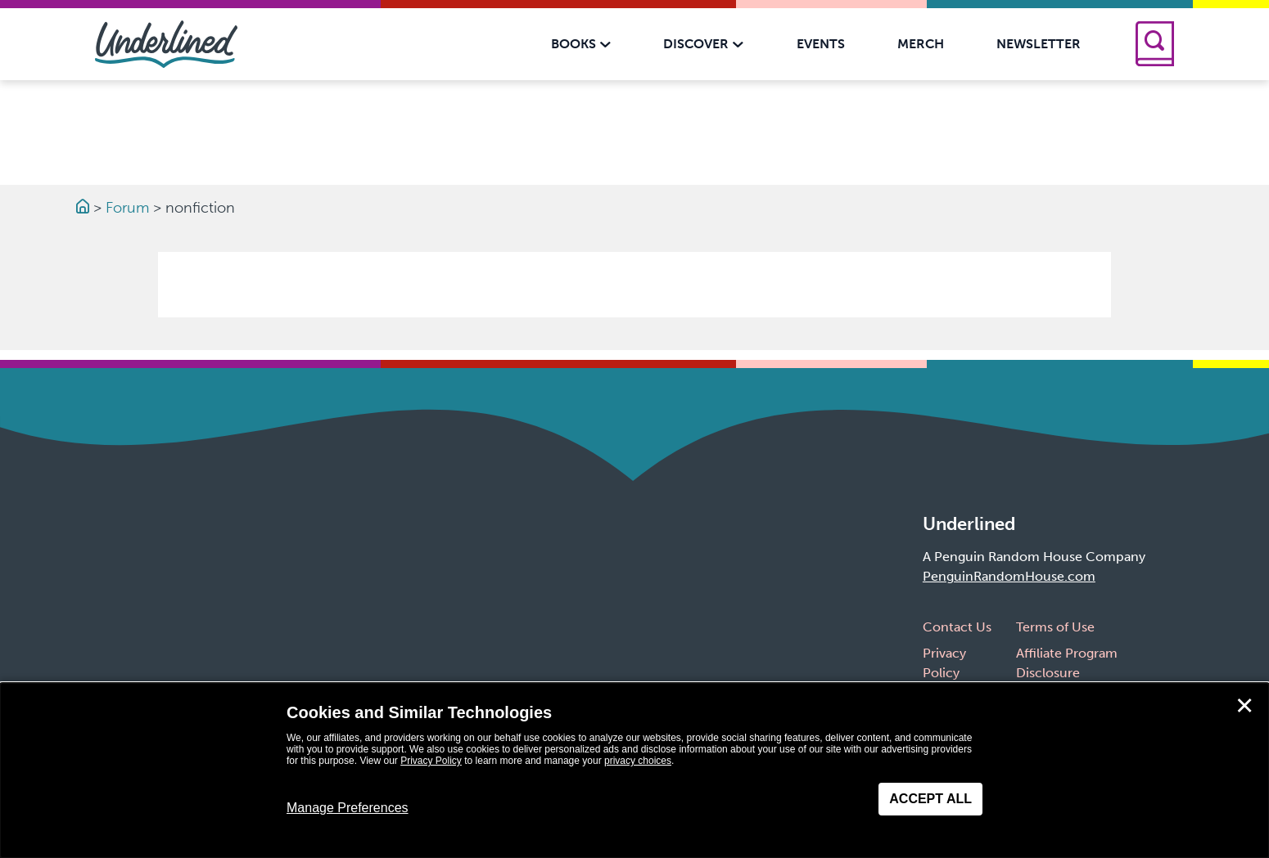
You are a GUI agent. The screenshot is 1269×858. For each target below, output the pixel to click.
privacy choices (637, 760)
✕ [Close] (1244, 706)
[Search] (1155, 43)
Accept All (930, 799)
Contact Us (957, 627)
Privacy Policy (431, 760)
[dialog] (634, 770)
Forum (127, 208)
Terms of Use (1055, 627)
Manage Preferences (348, 808)
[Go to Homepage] (84, 208)
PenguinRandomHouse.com (1009, 576)
